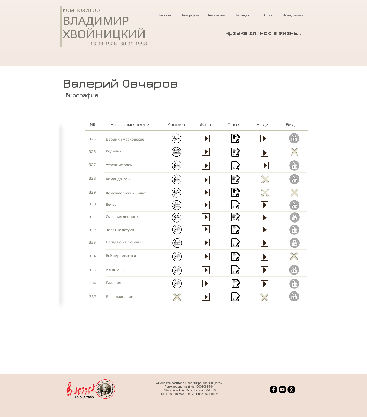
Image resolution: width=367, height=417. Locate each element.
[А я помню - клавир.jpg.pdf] (177, 271)
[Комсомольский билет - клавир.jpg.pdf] (176, 193)
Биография (81, 95)
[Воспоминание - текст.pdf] (236, 297)
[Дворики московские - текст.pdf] (236, 139)
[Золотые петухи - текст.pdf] (236, 230)
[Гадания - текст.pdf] (236, 284)
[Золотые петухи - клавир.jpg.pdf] (177, 230)
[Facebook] (273, 389)
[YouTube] (282, 389)
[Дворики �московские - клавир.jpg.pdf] (176, 139)
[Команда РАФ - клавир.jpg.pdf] (177, 180)
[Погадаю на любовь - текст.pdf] (236, 243)
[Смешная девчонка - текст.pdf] (235, 218)
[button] (216, 15)
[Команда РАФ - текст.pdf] (235, 180)
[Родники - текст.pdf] (236, 153)
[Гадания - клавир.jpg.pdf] (177, 284)
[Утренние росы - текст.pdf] (236, 166)
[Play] (205, 270)
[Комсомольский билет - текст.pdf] (236, 193)
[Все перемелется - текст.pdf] (236, 257)
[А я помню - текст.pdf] (235, 270)
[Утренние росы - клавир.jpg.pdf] (177, 166)
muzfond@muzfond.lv (203, 394)
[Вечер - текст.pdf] (235, 205)
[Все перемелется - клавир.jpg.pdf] (177, 257)
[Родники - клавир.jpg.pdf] (176, 153)
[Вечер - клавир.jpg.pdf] (177, 206)
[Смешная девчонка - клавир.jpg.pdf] (177, 218)
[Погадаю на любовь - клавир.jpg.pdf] (177, 244)
